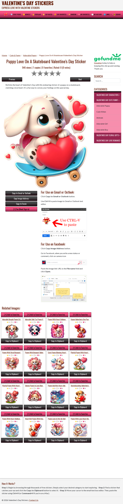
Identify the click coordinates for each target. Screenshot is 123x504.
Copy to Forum (21, 203)
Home (4, 55)
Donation (98, 63)
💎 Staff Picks (15, 14)
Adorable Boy (102, 130)
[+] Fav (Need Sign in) (21, 209)
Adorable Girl (102, 124)
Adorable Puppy (30, 55)
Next (80, 79)
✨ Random (72, 14)
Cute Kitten (101, 112)
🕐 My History (96, 14)
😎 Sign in (116, 14)
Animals (99, 118)
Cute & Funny (15, 55)
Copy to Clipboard (12, 341)
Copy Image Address (21, 198)
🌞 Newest (26, 14)
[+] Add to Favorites (12, 314)
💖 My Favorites (83, 14)
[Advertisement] (61, 36)
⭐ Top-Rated (47, 14)
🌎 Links (107, 14)
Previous (12, 79)
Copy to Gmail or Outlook (21, 193)
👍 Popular (36, 14)
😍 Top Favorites (60, 14)
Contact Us (33, 500)
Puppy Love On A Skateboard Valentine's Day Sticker (61, 55)
